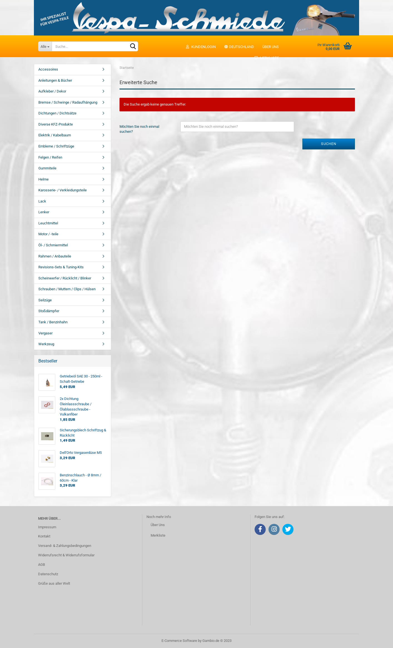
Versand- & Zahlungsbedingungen (64, 546)
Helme (43, 179)
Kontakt (44, 536)
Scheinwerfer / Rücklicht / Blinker (64, 278)
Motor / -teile (48, 234)
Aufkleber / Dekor (52, 91)
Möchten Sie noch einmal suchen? (139, 129)
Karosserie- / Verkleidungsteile (62, 190)
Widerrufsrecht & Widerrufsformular (66, 555)
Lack (42, 201)
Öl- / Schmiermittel (53, 245)
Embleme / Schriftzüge (56, 146)
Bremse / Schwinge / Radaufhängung (67, 102)
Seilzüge (45, 300)
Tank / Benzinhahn (53, 322)
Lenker (43, 212)
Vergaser (45, 333)
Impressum (47, 527)
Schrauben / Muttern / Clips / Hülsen (67, 289)
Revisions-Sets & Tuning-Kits (61, 267)
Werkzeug (46, 344)
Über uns (270, 47)
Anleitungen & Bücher (55, 80)
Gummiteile (47, 168)
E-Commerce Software (179, 641)
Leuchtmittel (48, 223)
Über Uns (158, 525)
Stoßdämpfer (48, 311)
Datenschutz (48, 574)
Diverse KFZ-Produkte (55, 124)
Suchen (328, 144)
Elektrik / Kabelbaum (54, 135)
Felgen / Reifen (50, 157)
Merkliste (266, 58)
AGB (41, 564)
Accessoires (48, 69)
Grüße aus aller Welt (54, 583)
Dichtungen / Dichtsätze (57, 113)
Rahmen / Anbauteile (54, 256)
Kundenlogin (200, 47)
